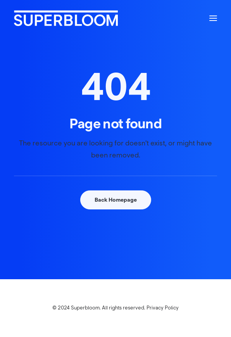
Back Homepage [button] (116, 200)
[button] (213, 18)
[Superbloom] (66, 18)
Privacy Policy (163, 308)
